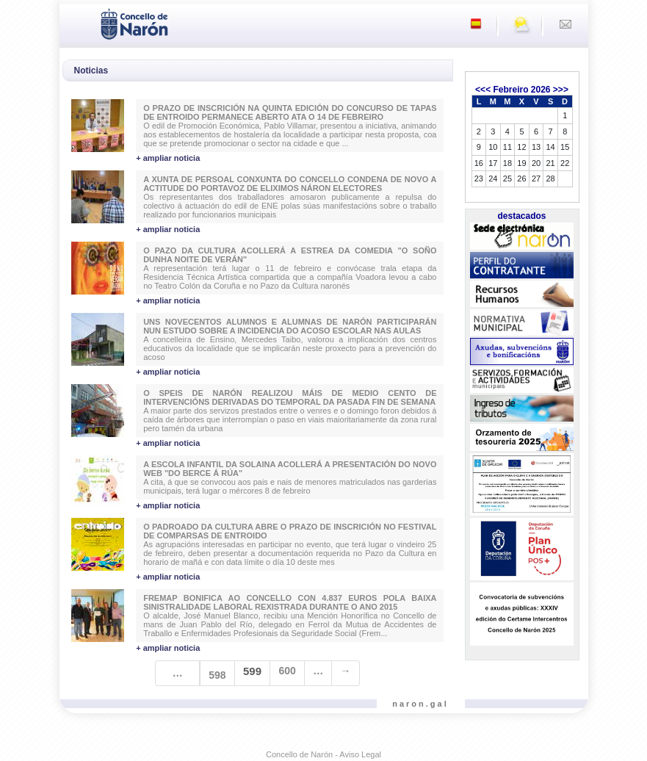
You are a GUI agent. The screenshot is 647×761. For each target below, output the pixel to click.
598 (217, 675)
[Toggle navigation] (74, 22)
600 (286, 671)
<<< (483, 89)
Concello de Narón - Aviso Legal (323, 754)
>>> (560, 89)
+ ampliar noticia (168, 158)
